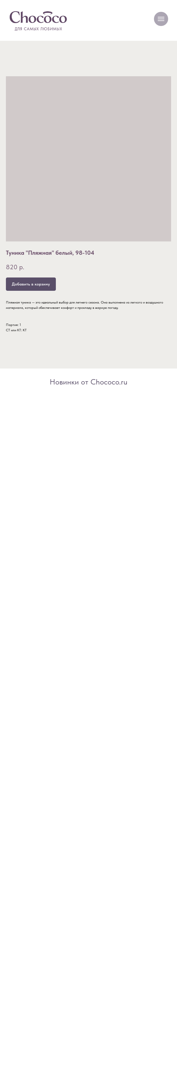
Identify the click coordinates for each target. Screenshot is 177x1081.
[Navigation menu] (161, 19)
